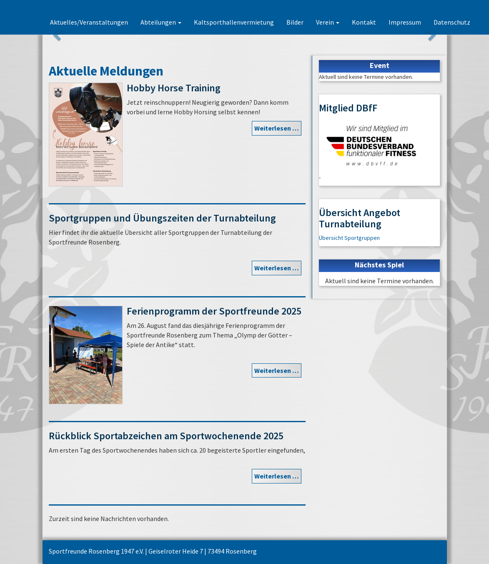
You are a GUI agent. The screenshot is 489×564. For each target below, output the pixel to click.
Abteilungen (160, 22)
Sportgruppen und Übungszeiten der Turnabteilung (162, 218)
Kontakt (364, 22)
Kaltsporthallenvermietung (234, 22)
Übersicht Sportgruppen (349, 238)
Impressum (405, 22)
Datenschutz (452, 22)
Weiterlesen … (276, 128)
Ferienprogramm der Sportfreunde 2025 (214, 311)
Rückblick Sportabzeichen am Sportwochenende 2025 (166, 435)
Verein (327, 22)
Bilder (294, 22)
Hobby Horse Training (174, 87)
